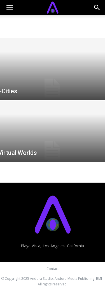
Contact (52, 268)
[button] (97, 7)
